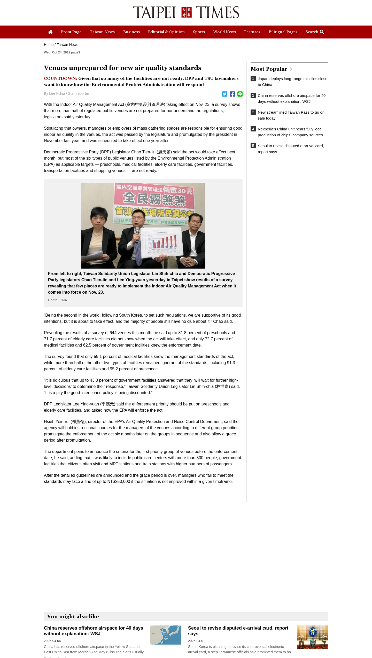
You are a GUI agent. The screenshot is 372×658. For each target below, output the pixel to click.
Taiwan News (67, 45)
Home (48, 45)
